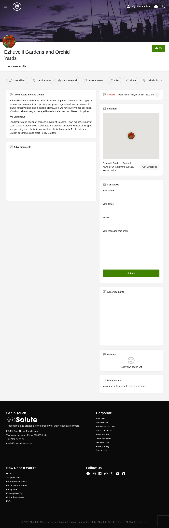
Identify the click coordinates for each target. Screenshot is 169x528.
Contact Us (101, 450)
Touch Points (102, 422)
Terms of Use (102, 442)
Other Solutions (103, 438)
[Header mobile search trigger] (163, 6)
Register (146, 6)
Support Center (13, 477)
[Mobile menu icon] (5, 6)
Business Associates (106, 426)
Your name (131, 194)
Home (9, 473)
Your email (131, 208)
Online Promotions (15, 497)
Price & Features (104, 430)
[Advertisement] (51, 174)
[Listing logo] (9, 41)
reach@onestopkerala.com (19, 443)
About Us (100, 418)
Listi (8, 489)
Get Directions (149, 167)
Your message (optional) (131, 248)
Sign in (135, 6)
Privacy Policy (102, 446)
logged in (121, 386)
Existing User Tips (14, 493)
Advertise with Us (104, 434)
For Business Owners (16, 481)
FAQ (8, 501)
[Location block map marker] (131, 135)
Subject (131, 221)
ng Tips (13, 489)
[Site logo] (17, 6)
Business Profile (17, 66)
